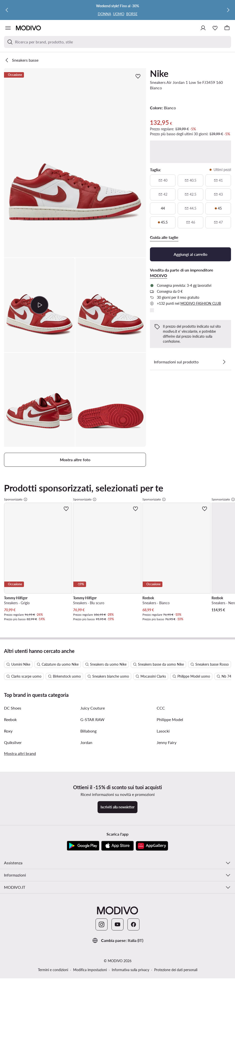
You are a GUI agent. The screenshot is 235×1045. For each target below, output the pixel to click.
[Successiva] (228, 10)
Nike (159, 73)
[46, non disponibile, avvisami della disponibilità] (190, 222)
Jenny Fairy (166, 809)
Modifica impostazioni (90, 1037)
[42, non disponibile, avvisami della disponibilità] (163, 194)
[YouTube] (117, 992)
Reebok (10, 786)
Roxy (8, 798)
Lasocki (163, 798)
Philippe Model (170, 786)
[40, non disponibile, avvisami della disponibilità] (163, 180)
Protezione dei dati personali (175, 1037)
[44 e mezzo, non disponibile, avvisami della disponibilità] (190, 208)
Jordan (86, 809)
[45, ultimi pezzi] (218, 208)
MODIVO (158, 275)
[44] (163, 208)
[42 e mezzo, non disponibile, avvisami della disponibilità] (190, 194)
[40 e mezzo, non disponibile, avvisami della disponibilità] (190, 180)
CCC (161, 775)
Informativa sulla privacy (130, 1037)
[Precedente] (7, 10)
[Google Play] (83, 913)
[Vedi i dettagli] (224, 362)
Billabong (88, 798)
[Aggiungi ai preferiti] (138, 76)
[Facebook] (133, 992)
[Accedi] (203, 28)
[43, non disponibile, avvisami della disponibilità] (218, 194)
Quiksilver (13, 809)
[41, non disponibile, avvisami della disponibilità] (218, 180)
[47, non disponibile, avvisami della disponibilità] (218, 222)
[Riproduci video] (39, 305)
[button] (75, 162)
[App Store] (117, 913)
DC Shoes (12, 775)
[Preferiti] (215, 28)
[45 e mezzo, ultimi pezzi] (163, 222)
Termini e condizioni (53, 1037)
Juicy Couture (92, 775)
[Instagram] (102, 992)
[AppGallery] (152, 913)
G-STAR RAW (92, 786)
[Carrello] (227, 28)
